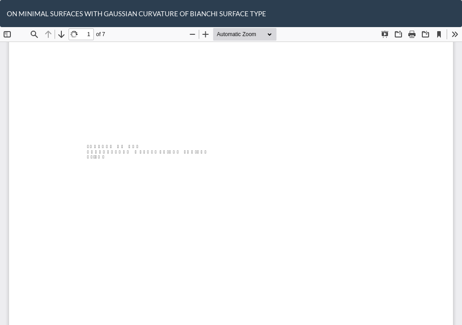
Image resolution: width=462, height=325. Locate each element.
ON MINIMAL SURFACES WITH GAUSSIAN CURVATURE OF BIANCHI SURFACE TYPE (136, 13)
